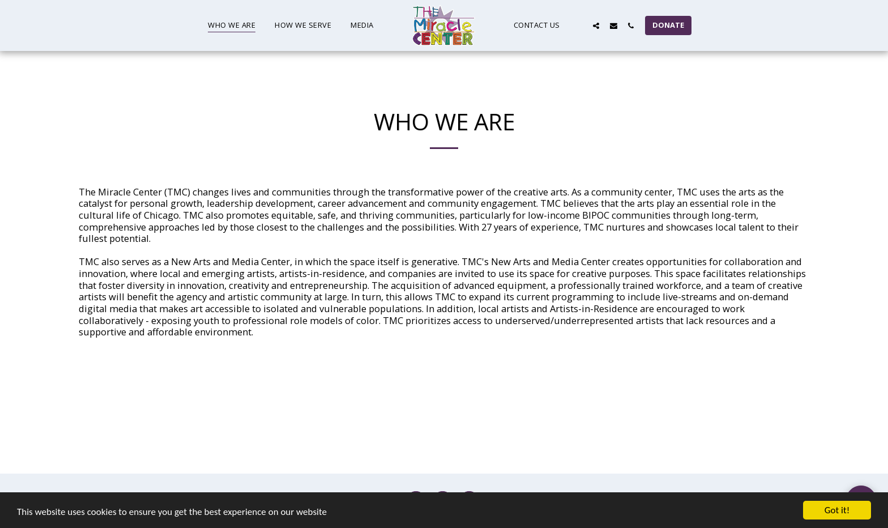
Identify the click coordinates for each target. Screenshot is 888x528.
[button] (578, 25)
